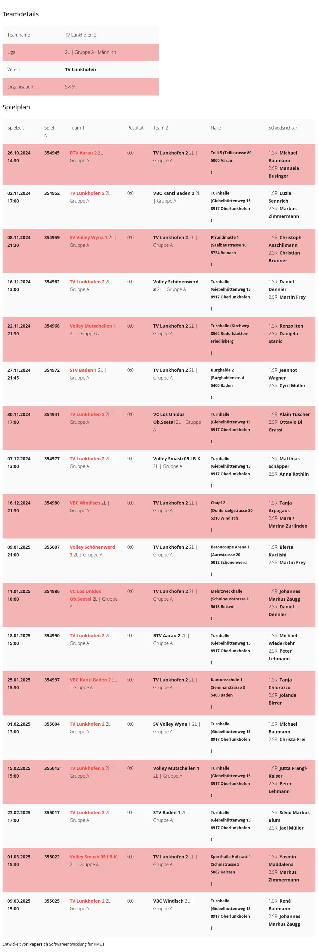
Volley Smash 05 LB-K (177, 458)
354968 (52, 326)
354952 (52, 193)
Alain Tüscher (294, 414)
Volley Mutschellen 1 (93, 326)
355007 (52, 547)
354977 (52, 458)
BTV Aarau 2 (83, 153)
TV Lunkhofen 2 (170, 153)
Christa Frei (292, 739)
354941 (52, 414)
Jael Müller (291, 828)
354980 (52, 503)
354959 (52, 237)
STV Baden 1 (83, 370)
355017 (52, 812)
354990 (52, 635)
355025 (52, 901)
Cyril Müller (292, 385)
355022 (52, 857)
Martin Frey (292, 297)
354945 (52, 153)
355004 (52, 724)
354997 (52, 680)
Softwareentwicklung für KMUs (67, 944)
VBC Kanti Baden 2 (173, 193)
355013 (52, 768)
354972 (52, 370)
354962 (52, 282)
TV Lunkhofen (80, 69)
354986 (52, 591)
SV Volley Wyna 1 (88, 237)
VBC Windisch (85, 503)
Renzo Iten (291, 326)
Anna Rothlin (294, 474)
